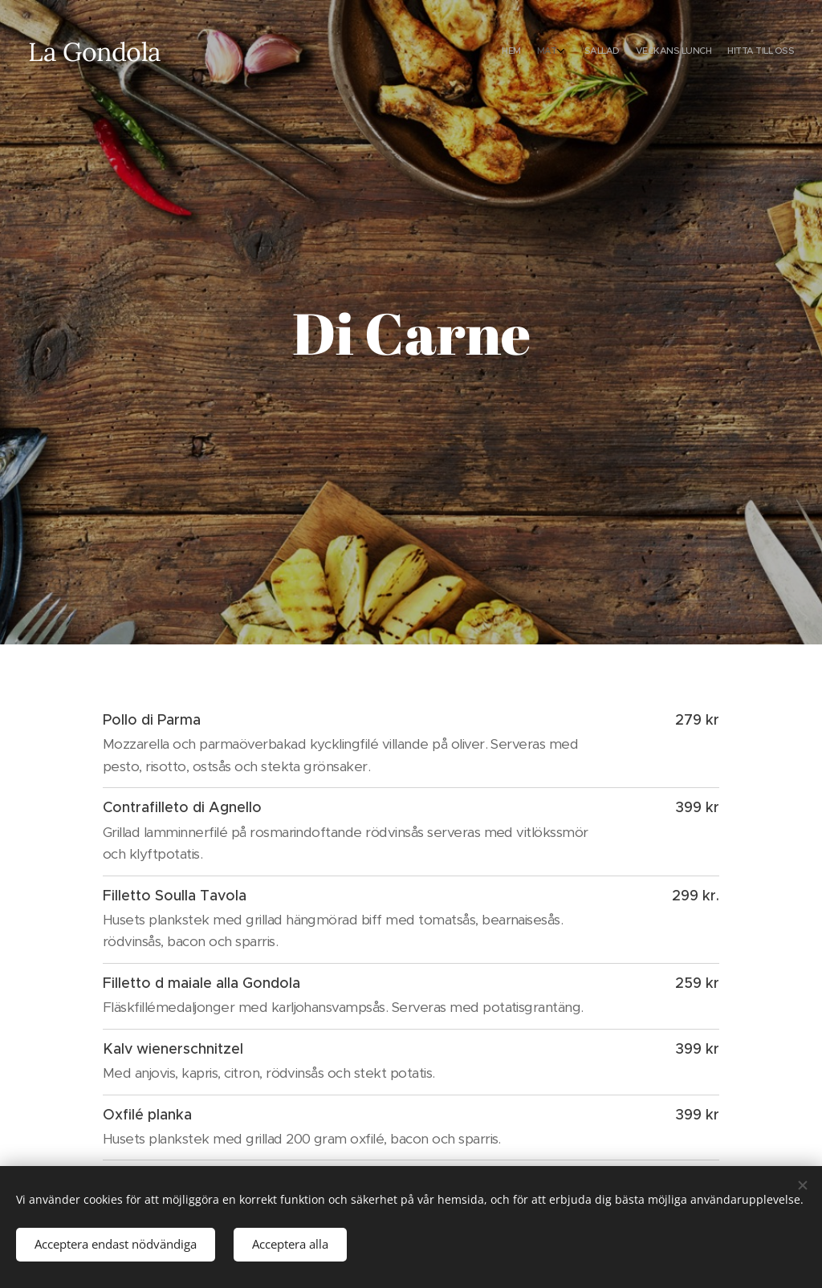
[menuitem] (720, 52)
